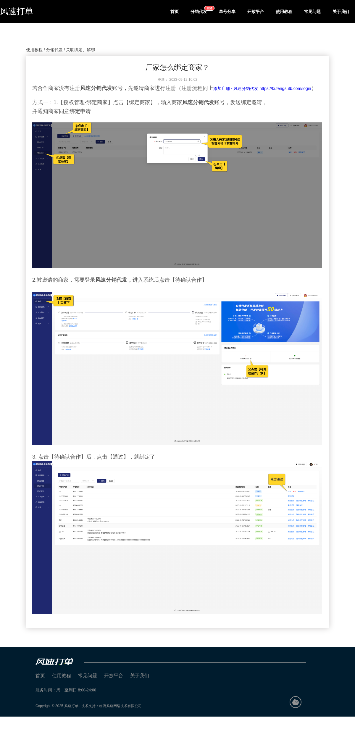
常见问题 (312, 11)
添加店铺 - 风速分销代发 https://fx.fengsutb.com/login (262, 88)
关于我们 (341, 11)
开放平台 (255, 11)
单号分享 (227, 11)
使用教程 (284, 11)
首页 (174, 11)
